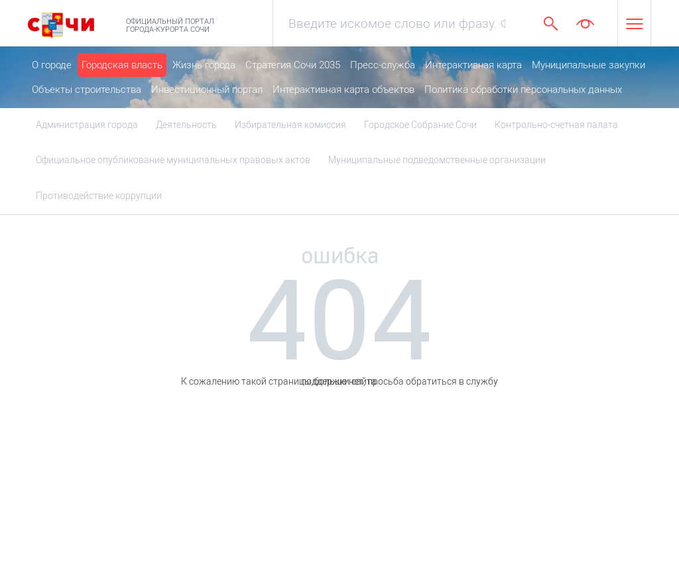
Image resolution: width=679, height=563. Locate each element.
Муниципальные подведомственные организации (437, 160)
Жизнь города (203, 65)
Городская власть (122, 65)
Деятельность (186, 124)
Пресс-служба (382, 65)
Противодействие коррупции (99, 195)
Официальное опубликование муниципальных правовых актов (173, 160)
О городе (52, 65)
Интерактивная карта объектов (343, 89)
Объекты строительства (86, 89)
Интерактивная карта (473, 65)
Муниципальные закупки (588, 65)
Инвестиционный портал (207, 89)
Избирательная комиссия (290, 124)
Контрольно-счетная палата (556, 124)
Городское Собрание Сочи (420, 124)
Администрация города (87, 124)
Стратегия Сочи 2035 (292, 65)
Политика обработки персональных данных (523, 89)
